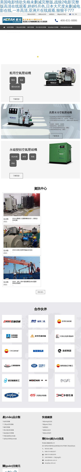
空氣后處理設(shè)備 (66, 27)
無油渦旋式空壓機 (53, 27)
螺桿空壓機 (31, 27)
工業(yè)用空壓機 (21, 27)
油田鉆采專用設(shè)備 (13, 32)
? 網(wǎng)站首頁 (47, 391)
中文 (73, 14)
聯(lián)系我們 (31, 14)
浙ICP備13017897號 (58, 465)
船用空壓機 (10, 27)
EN (76, 14)
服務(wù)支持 (42, 14)
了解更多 (16, 101)
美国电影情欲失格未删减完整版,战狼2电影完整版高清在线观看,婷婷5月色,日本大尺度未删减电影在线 (28, 471)
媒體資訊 (51, 14)
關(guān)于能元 (61, 14)
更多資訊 (40, 261)
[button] (35, 58)
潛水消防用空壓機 (41, 27)
